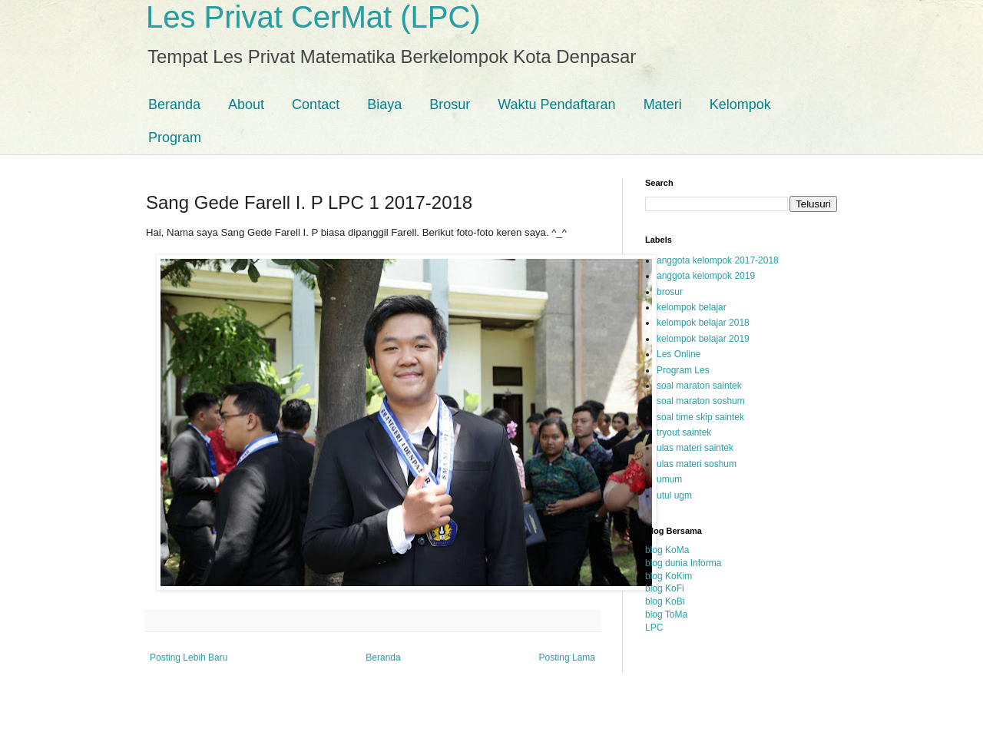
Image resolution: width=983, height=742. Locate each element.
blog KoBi (664, 601)
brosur (670, 292)
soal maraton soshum (701, 401)
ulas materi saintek (695, 447)
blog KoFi (664, 588)
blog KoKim (668, 576)
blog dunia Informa (683, 563)
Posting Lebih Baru (188, 657)
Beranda (174, 104)
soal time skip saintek (700, 417)
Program (174, 137)
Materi (663, 104)
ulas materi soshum (696, 464)
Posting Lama (567, 657)
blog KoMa (667, 550)
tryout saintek (684, 432)
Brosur (449, 104)
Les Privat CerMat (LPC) (313, 17)
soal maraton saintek (699, 385)
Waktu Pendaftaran (556, 104)
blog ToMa (666, 614)
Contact (315, 104)
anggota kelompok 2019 (706, 275)
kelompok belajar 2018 (703, 322)
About (246, 104)
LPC (654, 627)
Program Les (683, 370)
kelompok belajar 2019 (703, 338)
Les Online (678, 354)
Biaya (384, 104)
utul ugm (674, 495)
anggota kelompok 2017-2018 (718, 260)
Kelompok (740, 104)
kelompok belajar (691, 307)
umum (669, 479)
